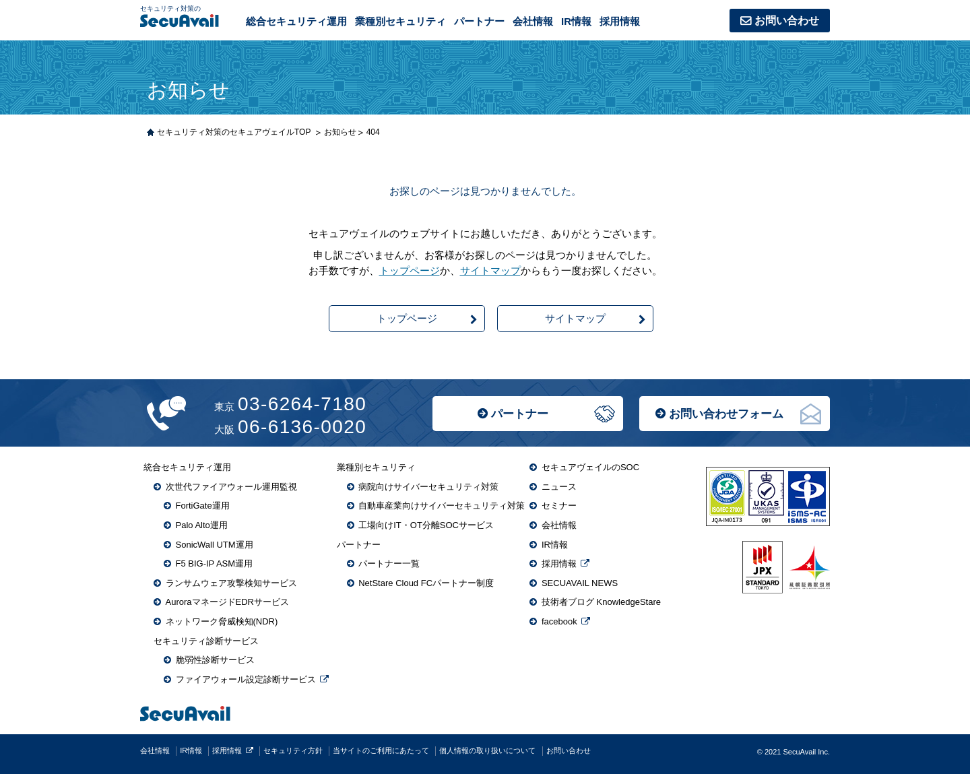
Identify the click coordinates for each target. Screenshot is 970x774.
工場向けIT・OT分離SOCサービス (426, 525)
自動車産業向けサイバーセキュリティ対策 (441, 506)
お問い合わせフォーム (726, 414)
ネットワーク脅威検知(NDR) (222, 621)
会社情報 (533, 21)
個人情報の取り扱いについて (487, 750)
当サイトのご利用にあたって (381, 750)
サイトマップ (490, 270)
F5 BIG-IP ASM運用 (214, 563)
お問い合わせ (786, 20)
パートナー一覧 (389, 563)
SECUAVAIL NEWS (580, 583)
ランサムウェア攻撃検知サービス (231, 583)
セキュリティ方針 (293, 750)
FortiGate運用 (203, 506)
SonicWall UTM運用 (214, 545)
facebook (559, 621)
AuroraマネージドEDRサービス (227, 602)
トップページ (409, 270)
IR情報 (576, 21)
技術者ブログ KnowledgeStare (601, 602)
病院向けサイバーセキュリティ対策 (428, 487)
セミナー (559, 506)
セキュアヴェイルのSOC (590, 467)
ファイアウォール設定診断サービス (246, 679)
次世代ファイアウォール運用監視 (231, 487)
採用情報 (620, 21)
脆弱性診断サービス (215, 660)
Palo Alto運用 (202, 525)
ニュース (559, 487)
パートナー (519, 414)
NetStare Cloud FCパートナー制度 (426, 583)
